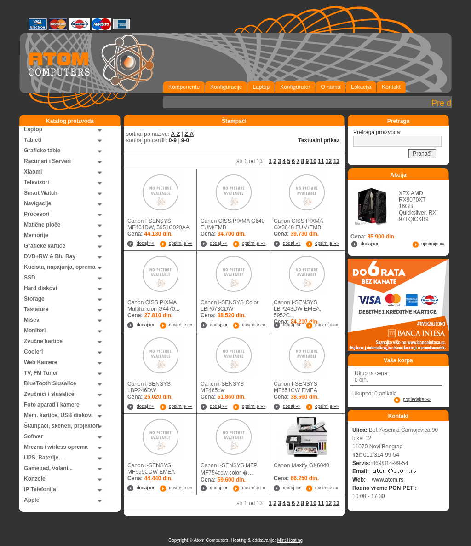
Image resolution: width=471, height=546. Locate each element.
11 (321, 161)
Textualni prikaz (318, 140)
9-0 (185, 140)
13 (336, 161)
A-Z (175, 134)
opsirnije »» (180, 243)
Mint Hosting (290, 540)
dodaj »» (145, 243)
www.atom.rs (387, 479)
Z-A (189, 134)
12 (329, 161)
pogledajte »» (417, 399)
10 (313, 161)
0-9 (173, 140)
